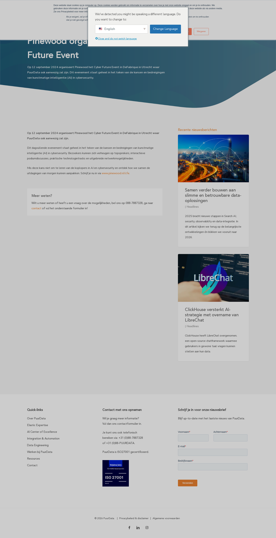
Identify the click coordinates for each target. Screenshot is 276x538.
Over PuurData (36, 418)
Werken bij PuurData (39, 452)
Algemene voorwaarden (166, 518)
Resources (33, 458)
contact (36, 208)
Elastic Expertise (37, 425)
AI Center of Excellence (42, 432)
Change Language (165, 28)
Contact (32, 465)
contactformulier (127, 424)
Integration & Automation (43, 438)
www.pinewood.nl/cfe (115, 173)
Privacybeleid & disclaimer (134, 518)
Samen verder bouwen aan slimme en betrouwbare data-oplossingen (213, 195)
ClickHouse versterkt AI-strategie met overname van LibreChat (212, 315)
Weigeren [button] (201, 31)
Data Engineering (38, 445)
